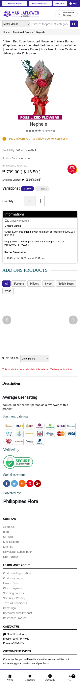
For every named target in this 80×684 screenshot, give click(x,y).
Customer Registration (17, 573)
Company (9, 519)
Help (73, 3)
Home (6, 32)
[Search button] (74, 24)
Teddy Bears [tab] (66, 283)
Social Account (14, 475)
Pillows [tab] (34, 283)
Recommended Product (17, 613)
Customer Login (13, 578)
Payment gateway (15, 416)
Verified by (11, 450)
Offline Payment (13, 588)
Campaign (9, 608)
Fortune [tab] (19, 283)
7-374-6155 (17, 643)
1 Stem (27, 188)
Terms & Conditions (15, 603)
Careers (8, 537)
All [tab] (6, 283)
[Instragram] (22, 483)
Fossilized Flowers (23, 32)
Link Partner (10, 557)
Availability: (19, 150)
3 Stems (42, 188)
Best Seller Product (40, 3)
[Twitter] (14, 483)
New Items (60, 3)
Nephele (40, 32)
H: (38, 258)
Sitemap (8, 547)
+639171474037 (20, 638)
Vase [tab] (8, 291)
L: (10, 258)
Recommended (15, 3)
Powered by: (12, 493)
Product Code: (17, 158)
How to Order (11, 583)
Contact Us (11, 626)
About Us (8, 527)
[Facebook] (6, 483)
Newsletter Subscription (18, 552)
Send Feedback (15, 634)
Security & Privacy (14, 598)
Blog (6, 532)
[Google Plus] (37, 483)
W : (24, 258)
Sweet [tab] (48, 283)
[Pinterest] (29, 483)
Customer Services (17, 651)
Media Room (11, 542)
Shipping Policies (13, 593)
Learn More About (16, 565)
